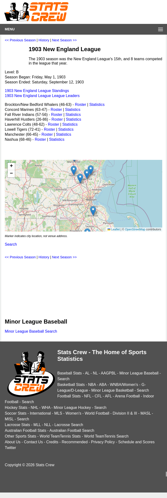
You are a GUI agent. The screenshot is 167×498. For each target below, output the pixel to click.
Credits (52, 442)
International (40, 413)
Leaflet (114, 229)
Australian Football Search (71, 430)
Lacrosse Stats (17, 425)
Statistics (97, 105)
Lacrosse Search (68, 425)
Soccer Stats (16, 413)
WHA (46, 408)
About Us (13, 442)
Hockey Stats (16, 408)
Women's (73, 413)
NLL (47, 425)
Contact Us (33, 442)
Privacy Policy (103, 442)
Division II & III (125, 413)
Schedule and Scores (136, 442)
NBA (92, 385)
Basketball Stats (71, 385)
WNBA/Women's (124, 385)
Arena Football (127, 396)
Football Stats (69, 396)
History (43, 40)
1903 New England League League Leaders (42, 96)
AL (87, 373)
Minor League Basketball (112, 390)
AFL (108, 396)
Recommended (75, 442)
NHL (34, 408)
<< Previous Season (20, 40)
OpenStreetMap (135, 229)
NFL (87, 396)
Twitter (10, 448)
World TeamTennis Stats (60, 436)
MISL (9, 419)
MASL (145, 413)
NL (95, 373)
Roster (80, 105)
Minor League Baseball (139, 373)
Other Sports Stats (20, 436)
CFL (98, 396)
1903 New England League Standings (37, 91)
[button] (93, 211)
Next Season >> (64, 40)
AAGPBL (108, 373)
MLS (58, 413)
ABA (102, 385)
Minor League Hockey (72, 408)
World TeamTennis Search (106, 436)
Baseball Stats (69, 373)
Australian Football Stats (25, 430)
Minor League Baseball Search (31, 331)
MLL (37, 425)
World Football (97, 413)
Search (11, 244)
